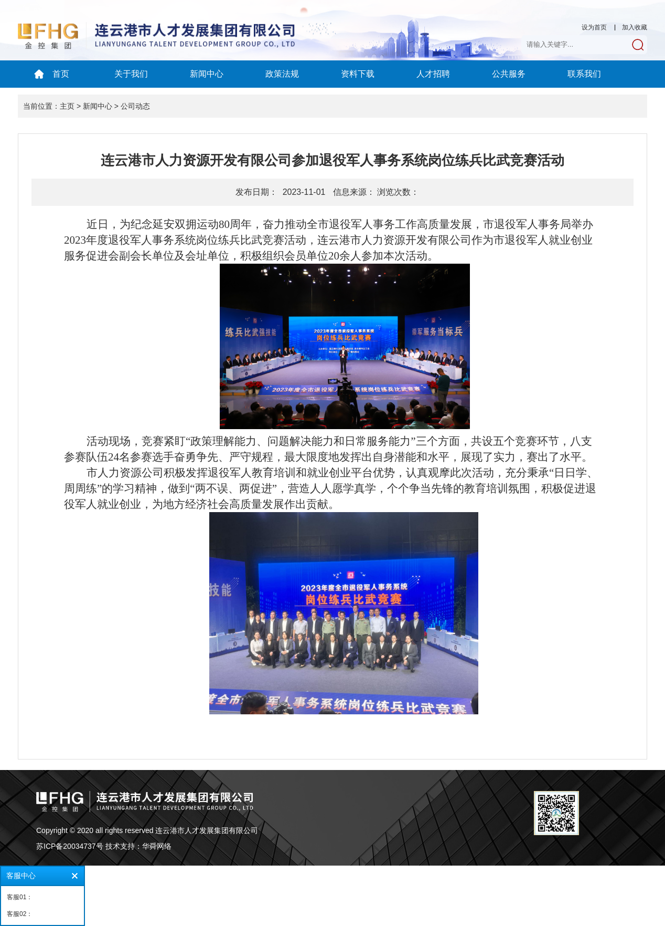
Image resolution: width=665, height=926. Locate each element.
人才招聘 (433, 73)
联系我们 (584, 73)
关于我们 (131, 73)
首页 (60, 73)
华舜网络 (156, 846)
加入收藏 (634, 27)
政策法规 (282, 73)
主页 (67, 106)
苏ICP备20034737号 (69, 846)
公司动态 (135, 106)
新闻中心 (206, 73)
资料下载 (357, 73)
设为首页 (594, 27)
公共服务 (508, 73)
